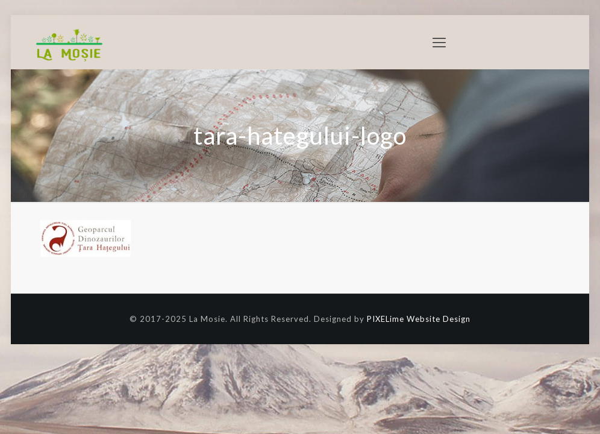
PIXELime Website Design (418, 319)
